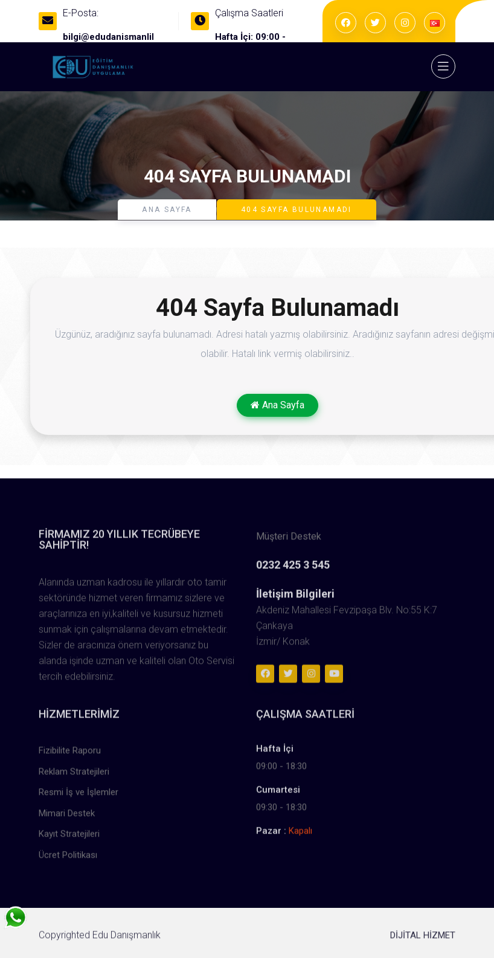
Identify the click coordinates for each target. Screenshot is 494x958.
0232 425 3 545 (293, 569)
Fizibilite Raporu (70, 755)
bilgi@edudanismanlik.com (120, 36)
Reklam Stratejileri (74, 775)
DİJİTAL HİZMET (422, 939)
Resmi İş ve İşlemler (78, 796)
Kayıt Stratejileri (69, 838)
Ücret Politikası (68, 859)
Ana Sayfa (167, 209)
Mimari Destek (67, 817)
